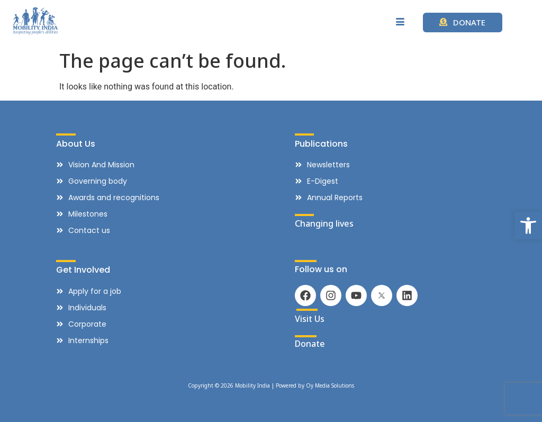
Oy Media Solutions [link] (330, 385)
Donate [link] (310, 343)
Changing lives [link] (324, 223)
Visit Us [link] (309, 319)
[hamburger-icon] (400, 22)
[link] (528, 225)
